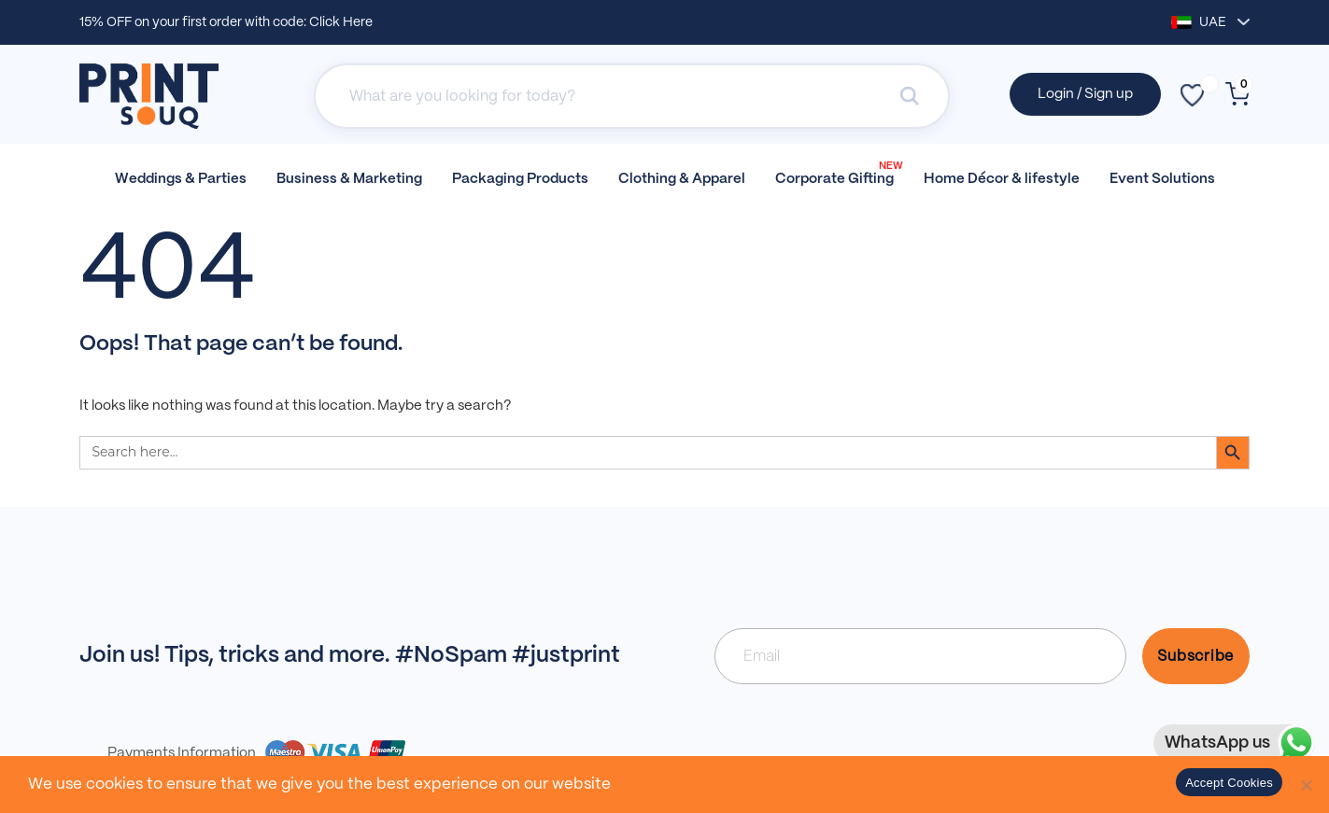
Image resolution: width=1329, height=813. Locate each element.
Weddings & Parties (181, 179)
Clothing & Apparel (681, 179)
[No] (1305, 785)
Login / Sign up (1085, 94)
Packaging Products (520, 179)
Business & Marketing (349, 179)
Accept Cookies (1229, 783)
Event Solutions (1162, 179)
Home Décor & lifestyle (1002, 179)
